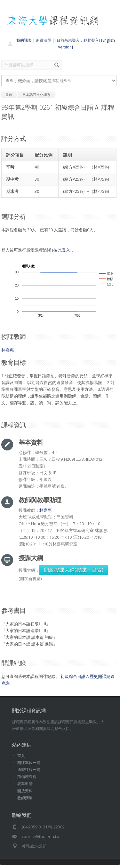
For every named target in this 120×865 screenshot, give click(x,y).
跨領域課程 (26, 776)
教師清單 (25, 798)
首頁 (21, 755)
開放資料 (25, 790)
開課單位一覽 (28, 762)
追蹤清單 (43, 40)
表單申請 (25, 783)
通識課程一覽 (28, 769)
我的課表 (24, 40)
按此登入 (61, 250)
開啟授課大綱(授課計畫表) (73, 569)
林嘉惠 (7, 350)
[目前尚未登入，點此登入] (77, 40)
